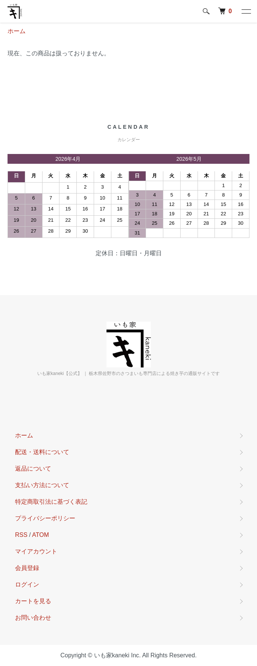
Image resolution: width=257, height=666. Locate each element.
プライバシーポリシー (45, 518)
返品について (33, 468)
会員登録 (27, 568)
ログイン (27, 584)
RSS (21, 535)
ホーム (17, 31)
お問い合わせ (33, 617)
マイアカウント (36, 551)
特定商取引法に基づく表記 (51, 501)
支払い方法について (42, 485)
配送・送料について (42, 452)
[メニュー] (245, 11)
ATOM (40, 535)
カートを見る (33, 601)
